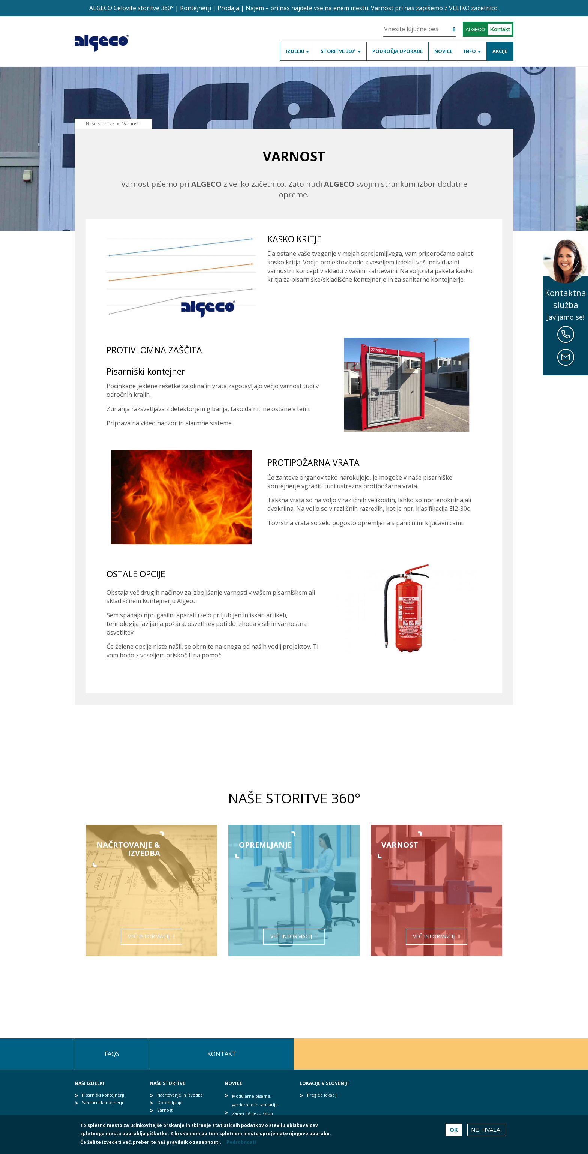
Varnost (164, 1110)
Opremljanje (170, 1102)
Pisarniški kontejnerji (103, 1095)
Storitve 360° (341, 51)
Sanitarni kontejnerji (102, 1102)
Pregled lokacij (322, 1095)
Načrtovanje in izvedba (180, 1095)
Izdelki (297, 51)
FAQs (112, 1054)
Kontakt (221, 1054)
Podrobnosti (241, 1142)
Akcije (499, 51)
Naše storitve (167, 1083)
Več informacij (149, 936)
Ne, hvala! (486, 1130)
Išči (448, 30)
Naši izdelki (89, 1083)
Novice (443, 51)
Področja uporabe (397, 51)
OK (454, 1129)
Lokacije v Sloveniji (324, 1083)
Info (472, 51)
